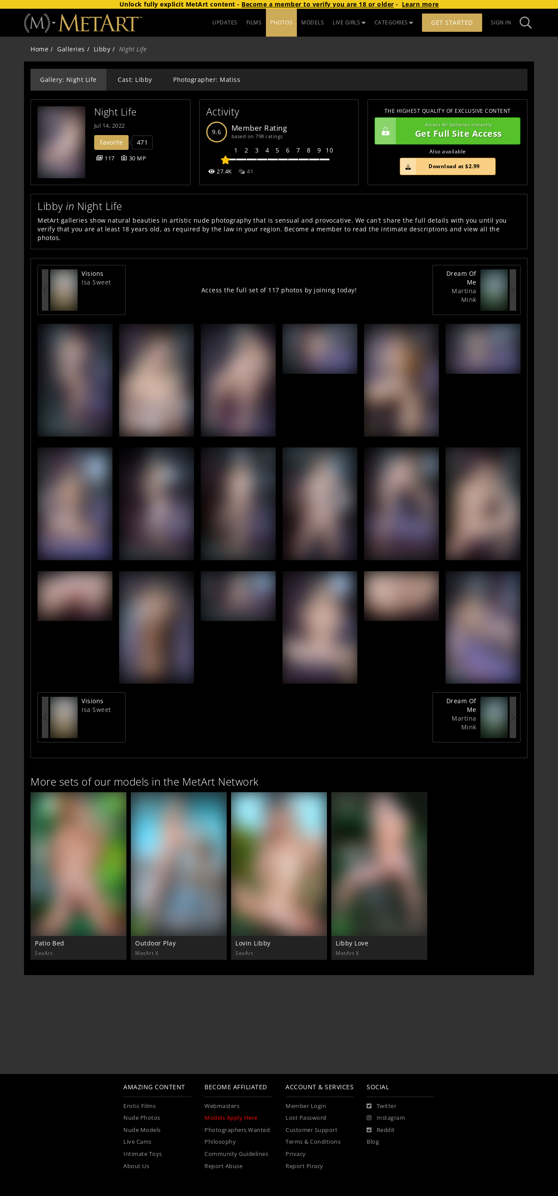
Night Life (115, 112)
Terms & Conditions (313, 1141)
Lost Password (306, 1117)
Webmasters (221, 1106)
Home (39, 49)
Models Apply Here (231, 1117)
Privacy (296, 1154)
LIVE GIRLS (349, 22)
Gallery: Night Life (68, 79)
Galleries (71, 49)
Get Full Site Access (445, 131)
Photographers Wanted (237, 1130)
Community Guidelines (236, 1154)
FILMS (254, 22)
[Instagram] (386, 1118)
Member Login (306, 1106)
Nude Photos (141, 1117)
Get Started (452, 22)
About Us (136, 1166)
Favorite (111, 142)
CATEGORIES (394, 22)
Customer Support (311, 1130)
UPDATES (225, 22)
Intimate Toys (142, 1154)
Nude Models (142, 1130)
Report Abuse (223, 1166)
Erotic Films (139, 1106)
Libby (102, 49)
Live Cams (137, 1141)
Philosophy (220, 1141)
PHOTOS (281, 22)
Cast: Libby (135, 79)
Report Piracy (304, 1166)
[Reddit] (381, 1130)
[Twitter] (381, 1106)
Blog (373, 1141)
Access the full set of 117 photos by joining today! (279, 290)
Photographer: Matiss (206, 79)
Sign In (501, 22)
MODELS (312, 22)
